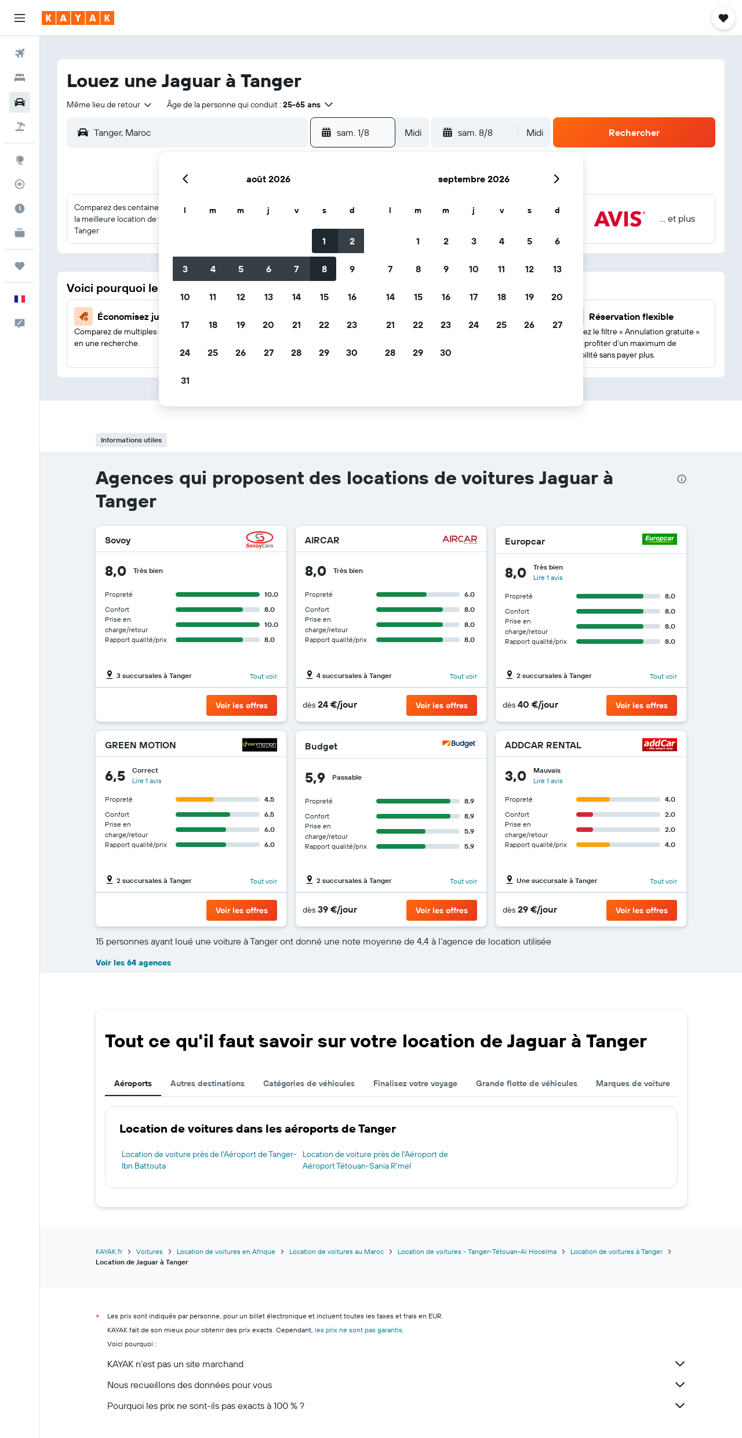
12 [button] (241, 296)
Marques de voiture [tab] (633, 1083)
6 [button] (268, 269)
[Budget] (459, 746)
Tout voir (263, 676)
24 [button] (185, 352)
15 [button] (324, 296)
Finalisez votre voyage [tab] (415, 1083)
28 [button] (296, 352)
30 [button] (352, 352)
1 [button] (324, 241)
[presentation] (681, 479)
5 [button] (240, 269)
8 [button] (324, 269)
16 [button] (352, 296)
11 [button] (212, 296)
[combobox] (110, 104)
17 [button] (185, 324)
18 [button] (213, 324)
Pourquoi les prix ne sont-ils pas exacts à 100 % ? (397, 1405)
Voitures (149, 1251)
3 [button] (185, 269)
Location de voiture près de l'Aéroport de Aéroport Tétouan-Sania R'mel (375, 1160)
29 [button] (324, 352)
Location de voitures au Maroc (336, 1251)
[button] (19, 18)
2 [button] (352, 241)
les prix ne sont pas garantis (358, 1329)
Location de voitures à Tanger (616, 1251)
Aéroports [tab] (133, 1083)
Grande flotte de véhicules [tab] (526, 1083)
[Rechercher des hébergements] (20, 77)
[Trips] (20, 265)
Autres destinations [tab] (207, 1083)
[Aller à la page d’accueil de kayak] (78, 18)
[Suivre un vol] (20, 184)
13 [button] (268, 296)
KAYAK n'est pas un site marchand (397, 1364)
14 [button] (296, 296)
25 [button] (213, 352)
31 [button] (185, 380)
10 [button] (185, 296)
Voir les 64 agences (133, 962)
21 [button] (296, 324)
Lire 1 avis (548, 577)
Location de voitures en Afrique (226, 1251)
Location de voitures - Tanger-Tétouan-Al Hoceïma (477, 1251)
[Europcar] (659, 541)
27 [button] (269, 352)
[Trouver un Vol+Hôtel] (20, 126)
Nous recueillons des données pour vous (397, 1385)
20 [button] (268, 324)
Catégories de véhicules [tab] (309, 1083)
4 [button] (213, 269)
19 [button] (241, 324)
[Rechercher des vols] (20, 53)
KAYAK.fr (109, 1251)
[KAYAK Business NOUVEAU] (20, 232)
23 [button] (352, 324)
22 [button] (324, 324)
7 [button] (296, 269)
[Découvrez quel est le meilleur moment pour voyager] (20, 208)
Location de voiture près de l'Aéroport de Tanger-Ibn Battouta (209, 1160)
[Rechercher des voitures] (20, 102)
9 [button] (352, 269)
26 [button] (240, 352)
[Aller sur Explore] (20, 159)
